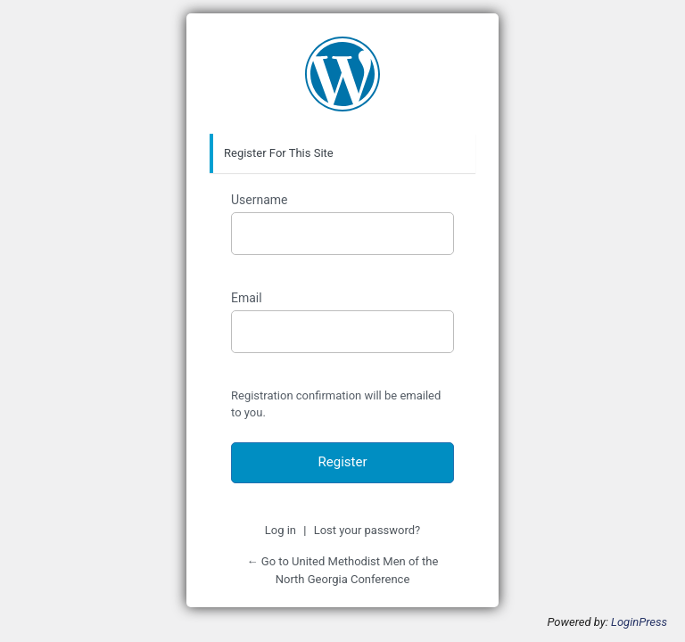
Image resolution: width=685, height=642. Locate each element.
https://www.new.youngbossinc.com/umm (342, 74)
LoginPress (639, 622)
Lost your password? (367, 530)
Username (259, 200)
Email (246, 298)
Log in (280, 530)
